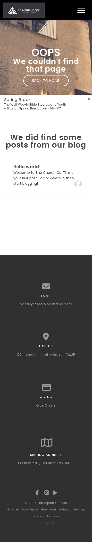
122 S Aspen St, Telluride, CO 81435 (46, 354)
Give (44, 509)
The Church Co (46, 523)
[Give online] (46, 388)
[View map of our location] (46, 337)
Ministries (13, 509)
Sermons (79, 509)
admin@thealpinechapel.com (46, 304)
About (53, 509)
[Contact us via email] (46, 286)
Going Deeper (30, 509)
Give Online (46, 405)
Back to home (46, 80)
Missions (38, 516)
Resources (52, 516)
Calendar (65, 509)
